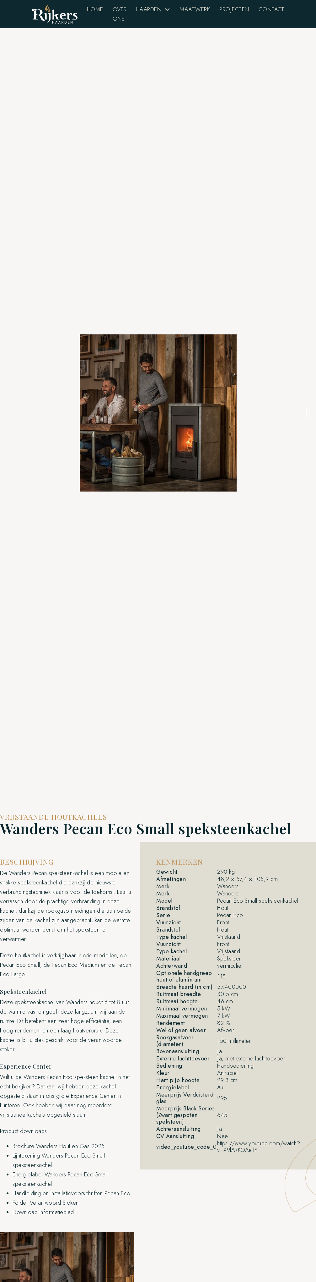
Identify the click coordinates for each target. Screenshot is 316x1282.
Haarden (149, 9)
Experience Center (93, 1096)
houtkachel (27, 955)
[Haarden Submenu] (167, 9)
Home (95, 9)
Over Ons (120, 14)
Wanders (20, 873)
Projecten (234, 9)
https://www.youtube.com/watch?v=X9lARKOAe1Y (258, 1146)
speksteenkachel (68, 873)
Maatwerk (194, 9)
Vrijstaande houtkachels (53, 817)
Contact (272, 9)
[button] (8, 413)
